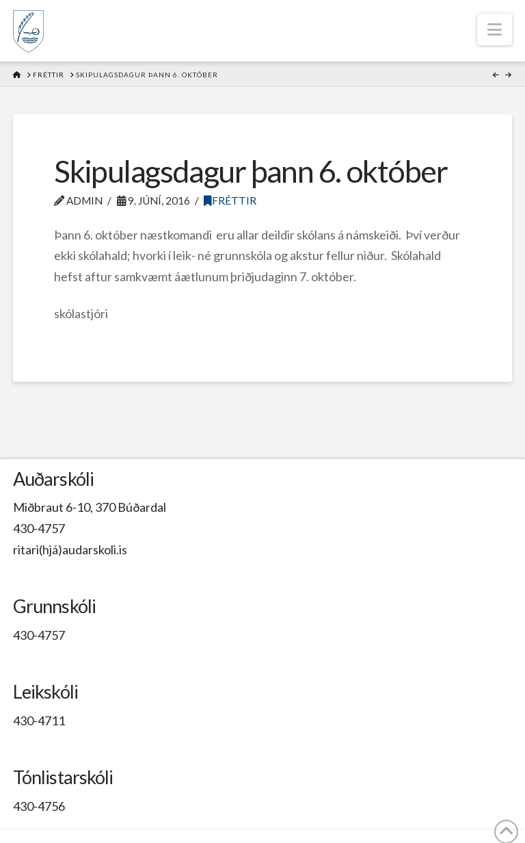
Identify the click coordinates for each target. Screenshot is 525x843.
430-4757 (39, 528)
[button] (494, 29)
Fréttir (230, 200)
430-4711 (39, 720)
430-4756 (39, 806)
